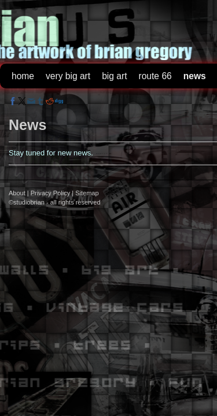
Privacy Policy (50, 193)
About (17, 193)
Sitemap (86, 193)
